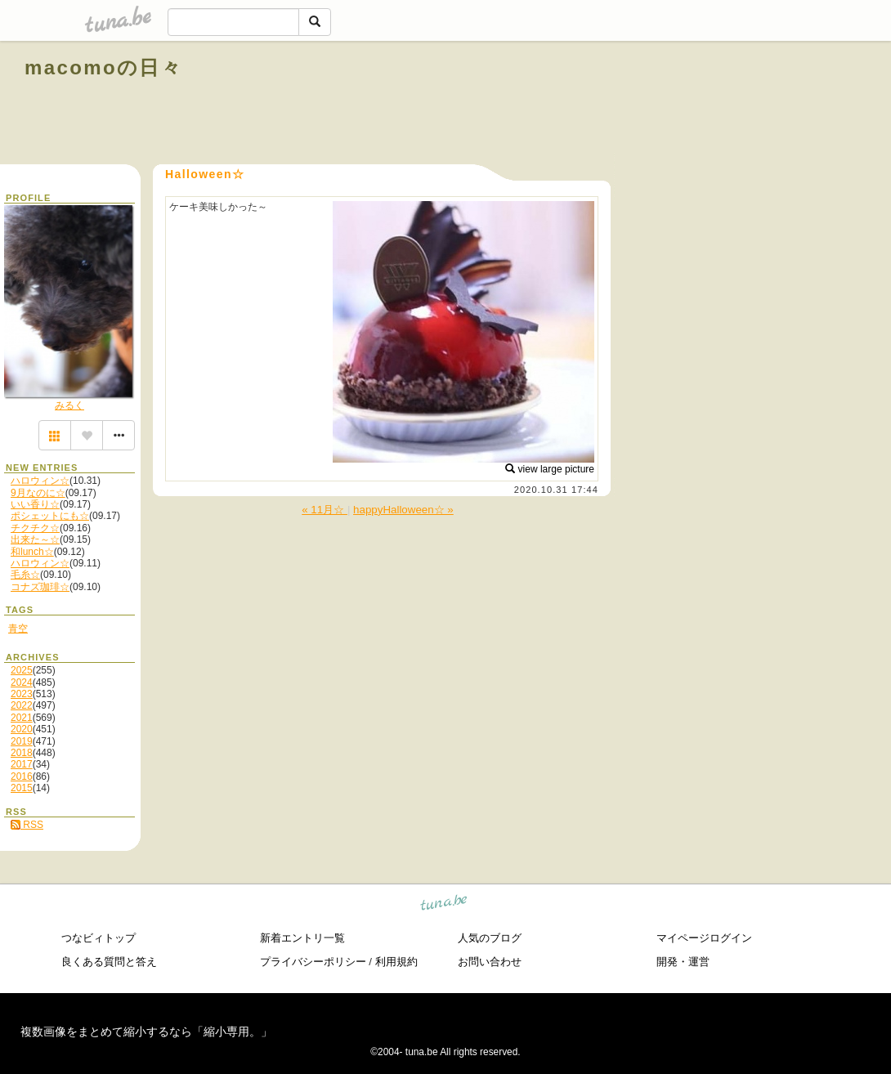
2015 (22, 788)
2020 (22, 729)
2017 (22, 764)
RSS (27, 824)
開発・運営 (683, 961)
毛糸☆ (25, 574)
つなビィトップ (98, 938)
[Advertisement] (680, 104)
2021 (22, 717)
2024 (22, 682)
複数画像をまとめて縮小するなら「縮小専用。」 (146, 1031)
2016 (22, 776)
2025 (22, 670)
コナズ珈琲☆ (40, 587)
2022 (22, 705)
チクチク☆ (35, 528)
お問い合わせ (490, 961)
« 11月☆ (324, 509)
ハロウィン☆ (40, 480)
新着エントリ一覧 (302, 938)
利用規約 (396, 961)
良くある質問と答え (109, 961)
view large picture (549, 469)
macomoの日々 (103, 67)
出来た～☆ (35, 539)
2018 (22, 753)
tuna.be (444, 905)
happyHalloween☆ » (403, 509)
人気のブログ (490, 938)
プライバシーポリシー (313, 961)
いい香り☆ (35, 504)
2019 (22, 741)
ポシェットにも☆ (50, 515)
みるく (69, 405)
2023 (22, 694)
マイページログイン (704, 938)
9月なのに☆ (38, 493)
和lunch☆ (32, 551)
